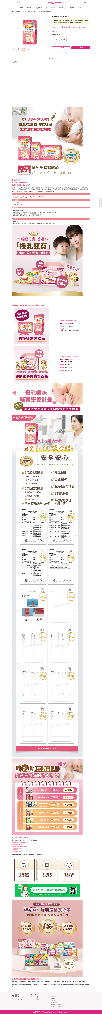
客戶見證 (53, 1000)
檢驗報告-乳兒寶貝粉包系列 (58, 1006)
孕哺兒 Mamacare (44, 1012)
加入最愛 (55, 52)
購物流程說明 (54, 1002)
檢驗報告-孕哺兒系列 (56, 1004)
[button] (48, 31)
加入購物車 (61, 48)
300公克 (63, 39)
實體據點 (53, 999)
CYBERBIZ (66, 1012)
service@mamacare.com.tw (40, 997)
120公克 (55, 39)
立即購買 (81, 48)
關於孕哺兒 (53, 997)
